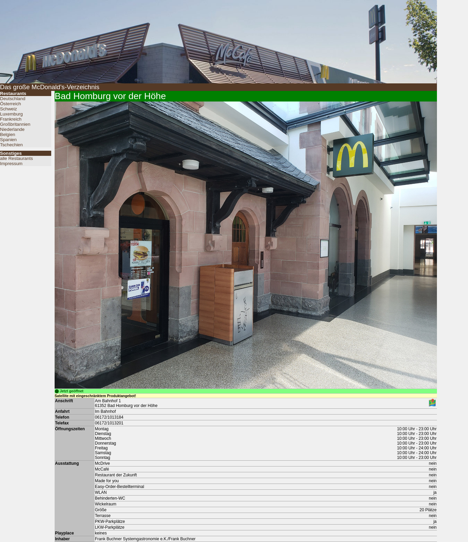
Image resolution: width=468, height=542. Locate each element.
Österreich (10, 103)
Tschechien (11, 144)
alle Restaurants (16, 158)
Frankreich (11, 119)
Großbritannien (15, 124)
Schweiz (8, 108)
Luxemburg (11, 114)
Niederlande (12, 129)
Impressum (11, 163)
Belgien (7, 134)
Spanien (8, 139)
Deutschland (12, 98)
